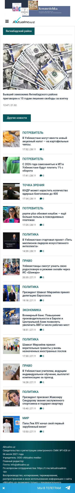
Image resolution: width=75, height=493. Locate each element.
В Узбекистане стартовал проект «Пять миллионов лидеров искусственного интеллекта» (47, 243)
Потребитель (32, 132)
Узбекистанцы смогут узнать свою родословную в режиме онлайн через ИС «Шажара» (46, 269)
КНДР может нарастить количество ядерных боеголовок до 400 (45, 192)
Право (27, 260)
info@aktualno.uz (20, 464)
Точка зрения (33, 185)
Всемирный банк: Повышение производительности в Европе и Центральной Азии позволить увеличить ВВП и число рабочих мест (46, 320)
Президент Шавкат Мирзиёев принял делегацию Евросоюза (46, 294)
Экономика (31, 310)
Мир (25, 418)
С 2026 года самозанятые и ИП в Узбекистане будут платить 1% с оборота (43, 167)
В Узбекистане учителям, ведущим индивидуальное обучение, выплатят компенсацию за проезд (45, 374)
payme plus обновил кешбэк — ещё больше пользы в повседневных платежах (44, 217)
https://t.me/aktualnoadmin (51, 468)
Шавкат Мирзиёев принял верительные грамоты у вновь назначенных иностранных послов (44, 348)
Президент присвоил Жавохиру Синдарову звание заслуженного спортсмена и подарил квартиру (43, 400)
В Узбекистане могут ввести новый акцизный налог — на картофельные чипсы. (45, 141)
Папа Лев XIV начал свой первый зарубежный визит (43, 425)
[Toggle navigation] (7, 21)
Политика (30, 234)
